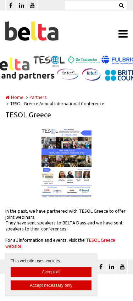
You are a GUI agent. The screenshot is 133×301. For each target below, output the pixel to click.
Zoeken (121, 5)
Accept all (51, 271)
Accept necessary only (51, 285)
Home (17, 97)
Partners (37, 97)
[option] (66, 162)
